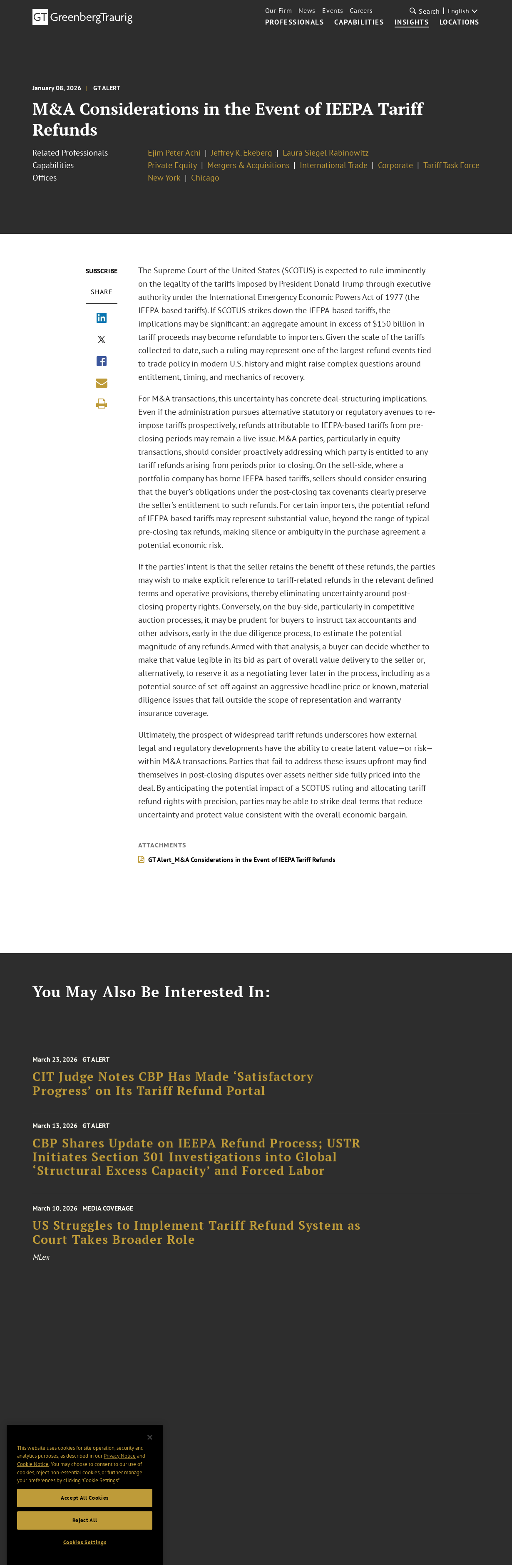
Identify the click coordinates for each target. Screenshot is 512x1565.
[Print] (101, 403)
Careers (361, 10)
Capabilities (359, 22)
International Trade (334, 165)
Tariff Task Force (451, 165)
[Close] (149, 1453)
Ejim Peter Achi (174, 152)
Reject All (84, 1536)
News (307, 10)
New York (164, 177)
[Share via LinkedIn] (102, 318)
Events (332, 10)
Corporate (395, 165)
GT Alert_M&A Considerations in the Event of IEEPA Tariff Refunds (242, 859)
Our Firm (278, 10)
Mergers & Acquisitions (248, 165)
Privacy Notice (120, 1472)
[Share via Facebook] (102, 362)
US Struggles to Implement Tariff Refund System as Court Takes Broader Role (196, 1245)
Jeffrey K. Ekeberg (241, 152)
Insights (412, 22)
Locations (460, 22)
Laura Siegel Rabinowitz (326, 152)
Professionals (294, 22)
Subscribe (101, 271)
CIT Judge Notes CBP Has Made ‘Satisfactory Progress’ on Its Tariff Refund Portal (172, 1095)
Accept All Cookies (85, 1514)
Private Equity (172, 165)
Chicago (205, 177)
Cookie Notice (33, 1480)
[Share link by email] (101, 383)
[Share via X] (102, 340)
